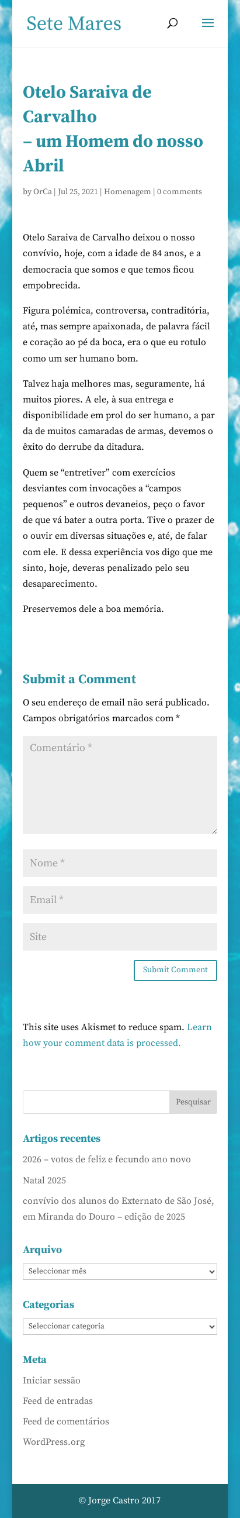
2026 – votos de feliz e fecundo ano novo (107, 1159)
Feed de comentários (66, 1421)
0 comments (179, 192)
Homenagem (127, 192)
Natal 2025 (44, 1180)
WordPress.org (54, 1442)
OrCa (42, 192)
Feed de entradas (58, 1401)
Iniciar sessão (52, 1380)
